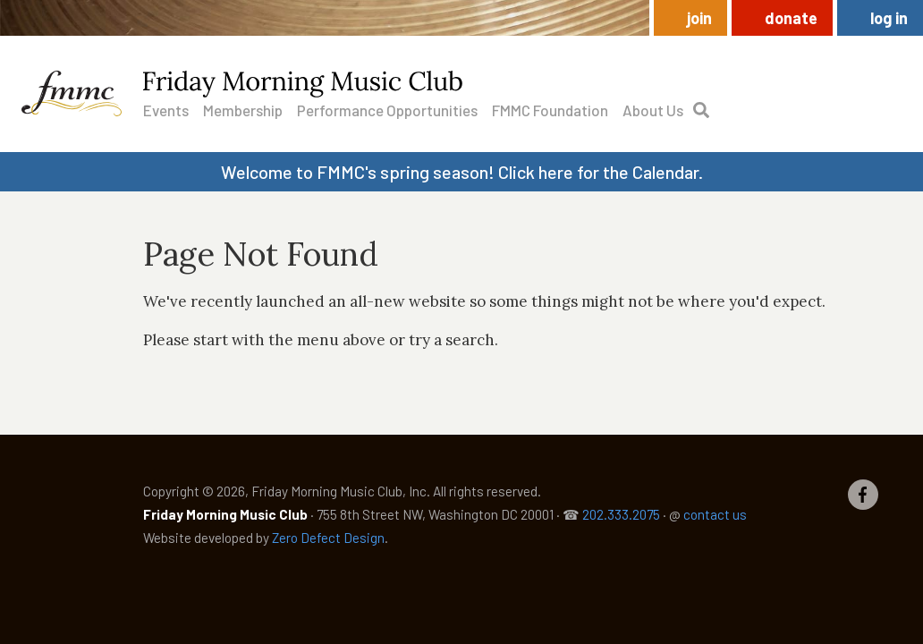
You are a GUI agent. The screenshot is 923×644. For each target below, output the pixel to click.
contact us (715, 514)
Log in (889, 18)
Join (699, 18)
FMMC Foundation (550, 110)
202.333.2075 (621, 514)
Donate (791, 18)
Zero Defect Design (328, 538)
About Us (652, 110)
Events (166, 110)
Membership (243, 110)
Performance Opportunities (387, 110)
